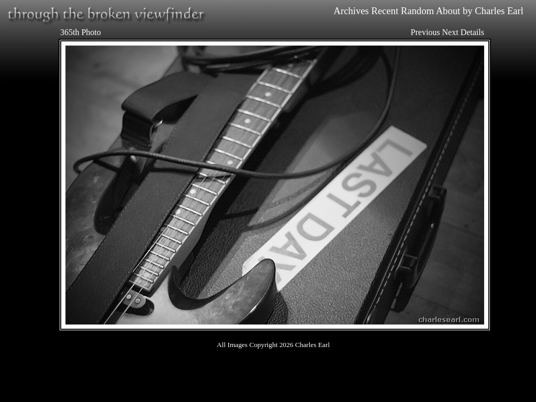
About (448, 10)
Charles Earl (499, 10)
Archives (350, 10)
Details (472, 32)
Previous (425, 32)
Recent (384, 10)
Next (450, 32)
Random (417, 10)
